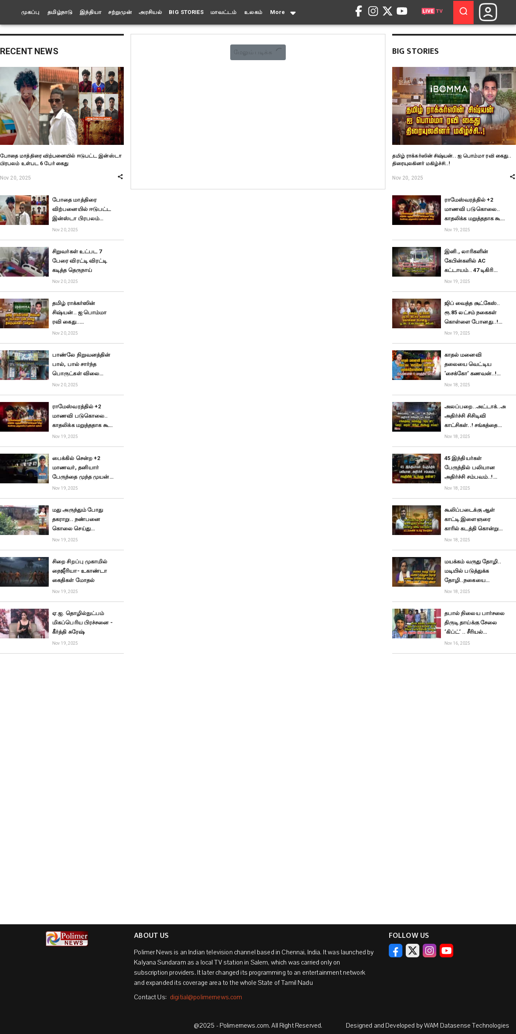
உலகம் (253, 12)
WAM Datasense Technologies (466, 1025)
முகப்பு (30, 12)
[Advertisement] (62, 787)
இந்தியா (91, 12)
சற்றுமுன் (120, 12)
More (283, 12)
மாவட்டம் (223, 12)
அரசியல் (150, 12)
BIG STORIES (186, 12)
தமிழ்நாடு (60, 12)
